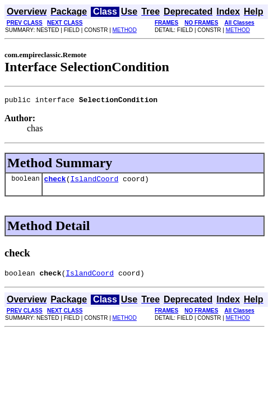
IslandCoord (94, 182)
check (55, 182)
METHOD (125, 30)
